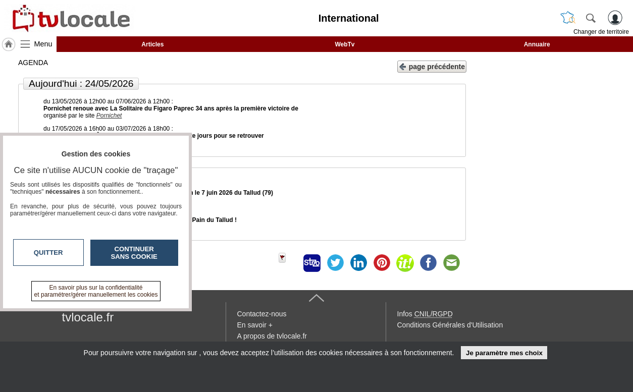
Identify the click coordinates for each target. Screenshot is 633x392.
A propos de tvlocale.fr (272, 336)
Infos (425, 314)
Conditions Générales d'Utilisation (450, 325)
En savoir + (255, 325)
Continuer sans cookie (134, 252)
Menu (43, 44)
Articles (152, 44)
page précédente (432, 66)
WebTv (344, 44)
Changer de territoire (601, 31)
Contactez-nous (262, 314)
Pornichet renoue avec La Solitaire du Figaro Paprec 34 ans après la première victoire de (170, 108)
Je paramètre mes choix (504, 353)
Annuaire (537, 44)
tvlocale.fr (88, 317)
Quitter (48, 252)
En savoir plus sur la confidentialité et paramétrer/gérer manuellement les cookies (96, 291)
